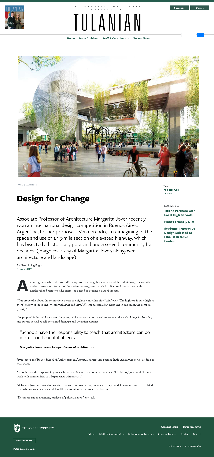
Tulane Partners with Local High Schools (179, 212)
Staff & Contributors (115, 38)
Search (197, 434)
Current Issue (169, 427)
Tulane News (141, 38)
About (91, 434)
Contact (184, 434)
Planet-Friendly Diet (179, 221)
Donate (200, 7)
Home (71, 38)
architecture (171, 189)
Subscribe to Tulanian (141, 434)
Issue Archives (88, 38)
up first (168, 193)
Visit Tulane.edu (24, 440)
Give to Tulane (167, 434)
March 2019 (31, 184)
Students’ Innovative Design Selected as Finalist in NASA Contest (179, 234)
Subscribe (179, 7)
